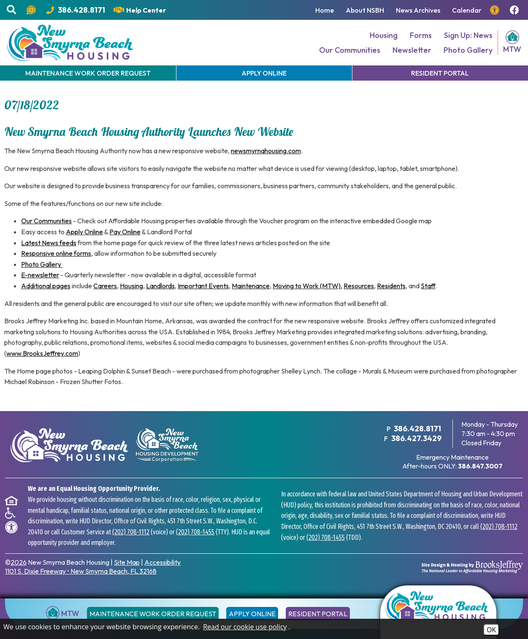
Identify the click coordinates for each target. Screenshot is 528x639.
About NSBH (365, 10)
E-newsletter (40, 275)
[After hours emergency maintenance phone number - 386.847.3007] (480, 466)
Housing (384, 35)
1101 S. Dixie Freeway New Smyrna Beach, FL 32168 (81, 571)
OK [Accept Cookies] (491, 629)
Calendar (467, 10)
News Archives (418, 10)
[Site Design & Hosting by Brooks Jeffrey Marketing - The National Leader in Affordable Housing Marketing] (472, 566)
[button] (12, 10)
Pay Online (125, 231)
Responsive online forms (56, 253)
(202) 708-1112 (130, 532)
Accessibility (162, 562)
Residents (391, 286)
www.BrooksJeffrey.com (42, 353)
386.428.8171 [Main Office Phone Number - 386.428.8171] (417, 428)
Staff (428, 286)
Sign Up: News (468, 35)
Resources (359, 286)
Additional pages (45, 286)
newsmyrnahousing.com (266, 150)
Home (324, 10)
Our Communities (349, 50)
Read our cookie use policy (245, 626)
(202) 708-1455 (195, 532)
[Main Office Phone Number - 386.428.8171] (75, 10)
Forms (421, 35)
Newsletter (412, 50)
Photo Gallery (468, 50)
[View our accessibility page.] (495, 10)
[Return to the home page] (438, 612)
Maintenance (251, 286)
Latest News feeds (48, 242)
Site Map (127, 562)
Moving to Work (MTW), (307, 286)
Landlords (160, 286)
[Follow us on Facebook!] (515, 10)
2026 (19, 562)
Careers (105, 286)
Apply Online (84, 231)
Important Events (203, 286)
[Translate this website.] (32, 10)
